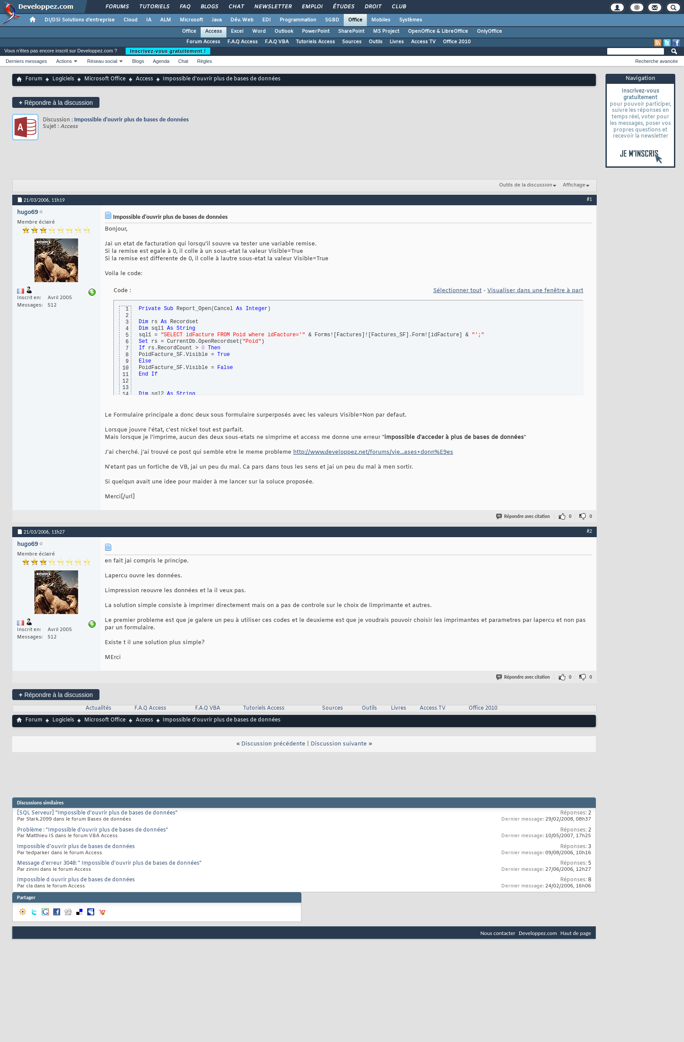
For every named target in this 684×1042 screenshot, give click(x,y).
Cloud (130, 20)
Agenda (161, 61)
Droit (372, 6)
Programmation (298, 20)
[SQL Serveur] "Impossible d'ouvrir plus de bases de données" (97, 813)
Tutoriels (154, 6)
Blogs (209, 6)
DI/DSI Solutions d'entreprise (79, 20)
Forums (116, 6)
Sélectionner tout (457, 290)
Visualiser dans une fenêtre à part (535, 290)
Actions (64, 61)
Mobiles (380, 20)
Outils (376, 42)
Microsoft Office (105, 79)
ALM (165, 20)
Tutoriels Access (315, 42)
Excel (237, 31)
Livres (397, 42)
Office (355, 20)
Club (398, 6)
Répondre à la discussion (56, 102)
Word (259, 31)
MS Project (386, 31)
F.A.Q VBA (277, 42)
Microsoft (191, 20)
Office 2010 (457, 42)
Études (343, 6)
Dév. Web (241, 20)
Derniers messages (26, 61)
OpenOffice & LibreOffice (438, 31)
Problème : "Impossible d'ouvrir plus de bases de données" (92, 830)
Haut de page (576, 933)
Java (217, 20)
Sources (352, 42)
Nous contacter (497, 933)
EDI (266, 20)
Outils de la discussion (525, 185)
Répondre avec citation (523, 516)
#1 (589, 199)
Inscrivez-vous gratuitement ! (168, 51)
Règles (204, 61)
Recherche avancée (656, 61)
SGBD (332, 20)
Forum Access (203, 42)
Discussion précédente (273, 744)
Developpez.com (538, 933)
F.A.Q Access (242, 42)
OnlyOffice (489, 31)
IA (148, 20)
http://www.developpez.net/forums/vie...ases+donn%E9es (373, 452)
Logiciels (63, 79)
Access (213, 31)
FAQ (184, 6)
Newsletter (272, 6)
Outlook (283, 31)
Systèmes (410, 20)
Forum (33, 79)
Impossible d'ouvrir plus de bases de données (131, 119)
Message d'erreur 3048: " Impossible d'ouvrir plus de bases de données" (109, 863)
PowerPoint (315, 31)
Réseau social (102, 61)
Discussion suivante (339, 744)
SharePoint (351, 31)
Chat (235, 6)
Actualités (98, 708)
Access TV (423, 42)
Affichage (574, 185)
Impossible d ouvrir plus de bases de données (76, 879)
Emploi (312, 6)
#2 (589, 531)
